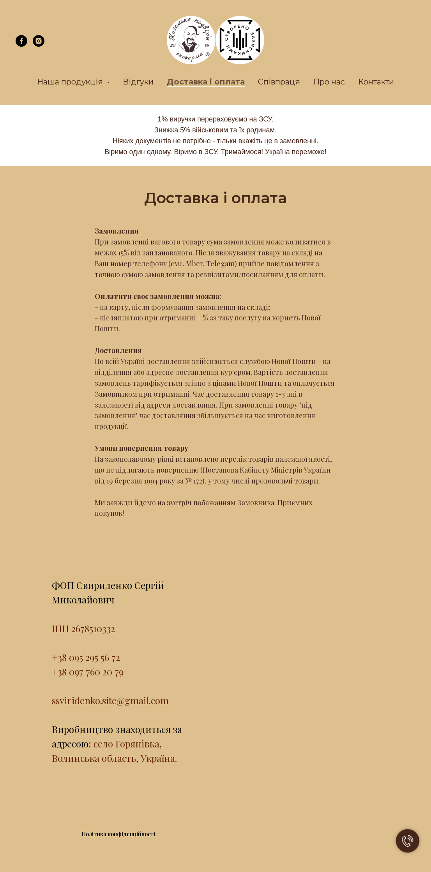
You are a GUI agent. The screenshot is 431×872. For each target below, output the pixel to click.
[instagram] (38, 44)
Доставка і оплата (206, 81)
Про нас (329, 81)
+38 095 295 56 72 (86, 657)
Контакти (376, 81)
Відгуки (138, 81)
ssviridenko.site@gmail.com (110, 700)
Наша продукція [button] (71, 81)
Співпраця (279, 81)
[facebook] (21, 44)
